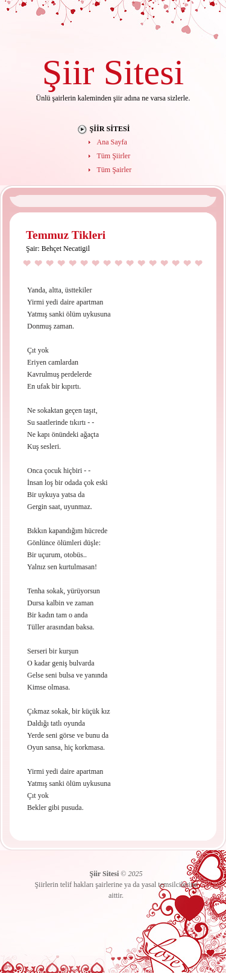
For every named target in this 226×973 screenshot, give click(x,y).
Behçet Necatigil (66, 248)
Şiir (68, 72)
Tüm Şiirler (114, 156)
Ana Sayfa (112, 142)
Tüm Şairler (114, 169)
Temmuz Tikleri (65, 235)
